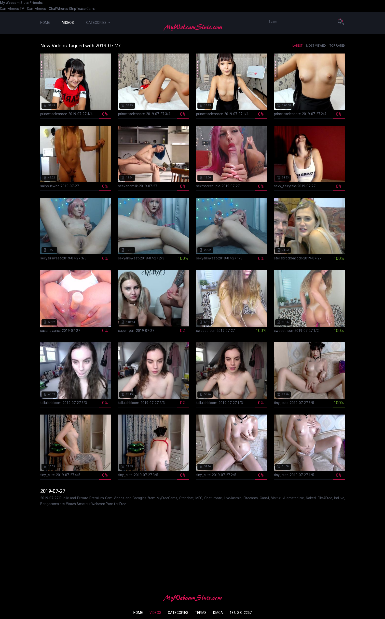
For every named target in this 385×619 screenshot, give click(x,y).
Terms (200, 613)
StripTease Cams (82, 9)
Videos (68, 23)
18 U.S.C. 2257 (241, 613)
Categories (98, 23)
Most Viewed (316, 45)
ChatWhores (58, 9)
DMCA (218, 613)
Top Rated (337, 45)
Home (45, 23)
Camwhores (36, 9)
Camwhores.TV (12, 9)
